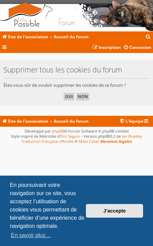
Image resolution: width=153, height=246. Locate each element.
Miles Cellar (89, 141)
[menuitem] (148, 37)
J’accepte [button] (114, 211)
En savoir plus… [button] (31, 235)
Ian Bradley (132, 136)
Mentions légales (116, 141)
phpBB (58, 131)
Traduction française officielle (47, 141)
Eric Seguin (70, 136)
